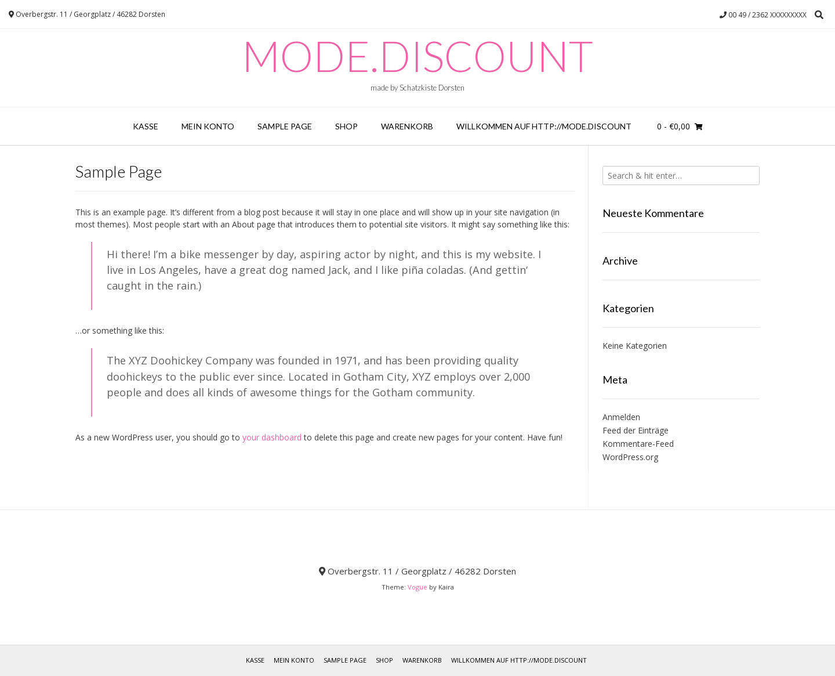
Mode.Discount (417, 56)
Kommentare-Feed (638, 443)
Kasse (145, 126)
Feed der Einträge (635, 430)
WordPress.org (630, 456)
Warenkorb (407, 126)
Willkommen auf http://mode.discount (543, 126)
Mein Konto (207, 126)
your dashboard (272, 437)
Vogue (417, 587)
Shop (346, 126)
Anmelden (621, 416)
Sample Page (284, 126)
